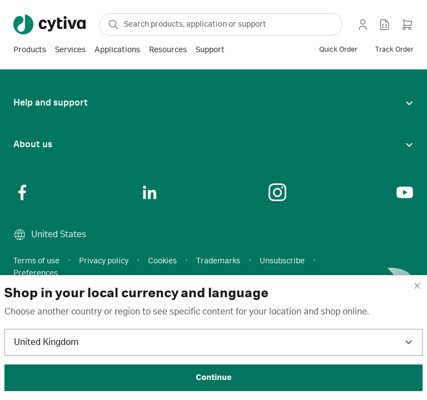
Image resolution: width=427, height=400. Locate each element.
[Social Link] (22, 192)
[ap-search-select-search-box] (220, 24)
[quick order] (338, 50)
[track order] (394, 50)
